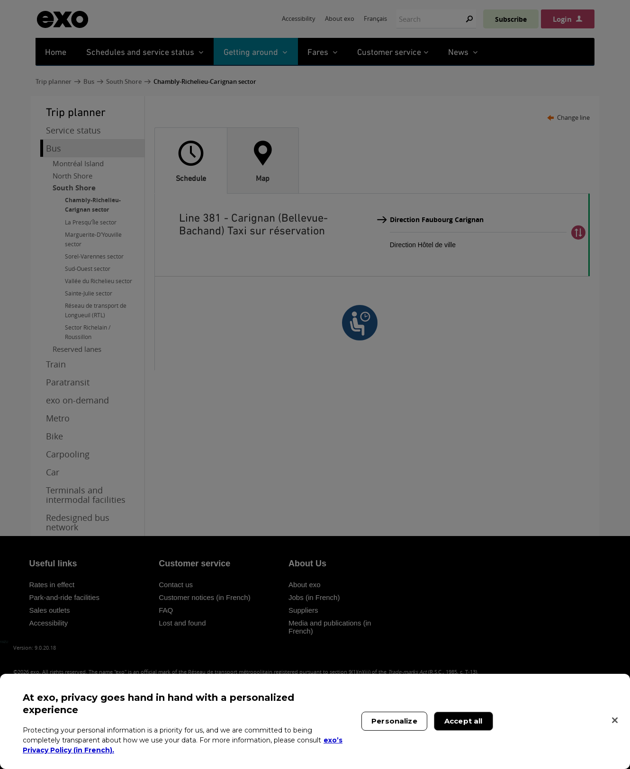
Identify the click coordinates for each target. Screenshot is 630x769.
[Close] (614, 720)
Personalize (394, 720)
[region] (315, 721)
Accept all (463, 720)
